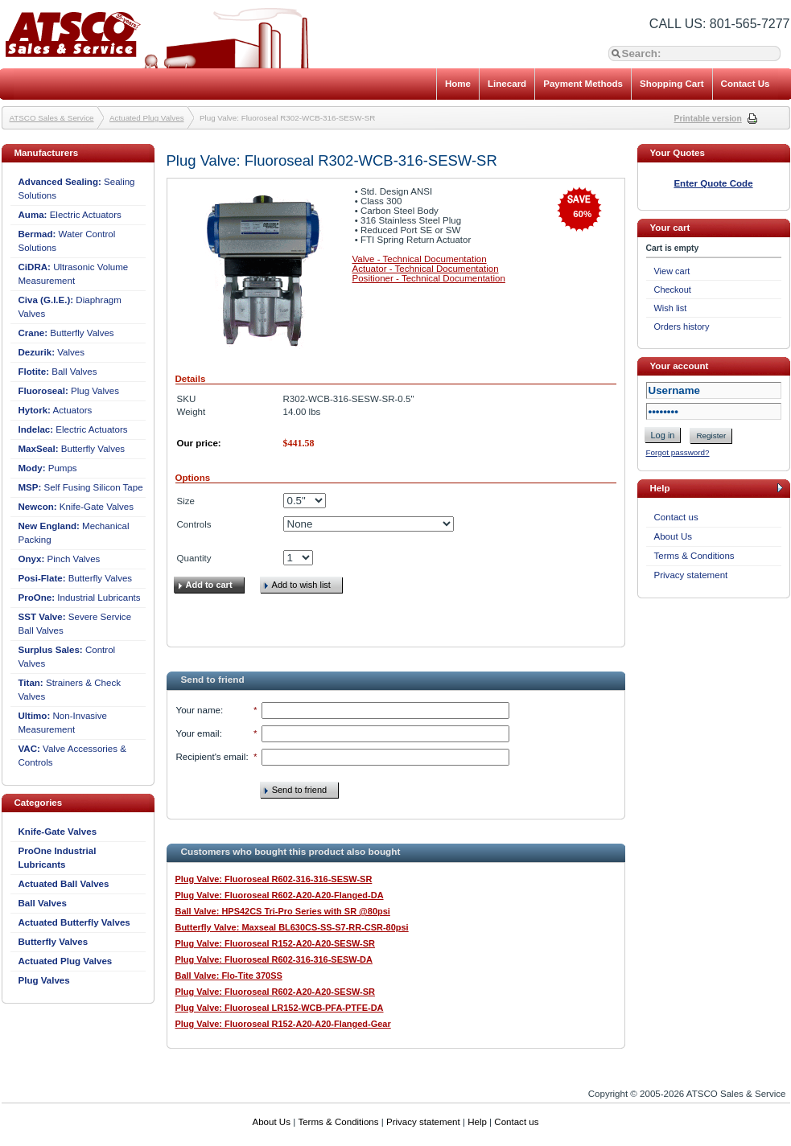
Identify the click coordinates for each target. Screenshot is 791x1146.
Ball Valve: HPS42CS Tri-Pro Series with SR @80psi (282, 911)
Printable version (708, 118)
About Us (673, 536)
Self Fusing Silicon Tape (81, 487)
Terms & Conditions (694, 556)
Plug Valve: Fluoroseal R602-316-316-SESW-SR (274, 879)
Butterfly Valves (66, 333)
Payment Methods (583, 83)
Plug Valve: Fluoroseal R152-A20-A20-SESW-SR (275, 943)
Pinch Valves (60, 559)
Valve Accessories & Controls (72, 755)
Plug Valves (69, 391)
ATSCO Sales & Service (52, 117)
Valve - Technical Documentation (419, 259)
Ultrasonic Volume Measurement (74, 273)
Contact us (676, 517)
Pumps (48, 468)
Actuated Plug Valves (146, 117)
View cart (672, 271)
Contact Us (745, 83)
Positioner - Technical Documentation (428, 278)
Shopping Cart (672, 83)
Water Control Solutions (67, 241)
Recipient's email (211, 757)
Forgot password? (678, 452)
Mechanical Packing (74, 532)
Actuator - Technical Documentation (425, 268)
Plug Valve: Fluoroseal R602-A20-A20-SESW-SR (275, 991)
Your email (198, 733)
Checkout (672, 289)
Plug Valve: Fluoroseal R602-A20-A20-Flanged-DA (279, 895)
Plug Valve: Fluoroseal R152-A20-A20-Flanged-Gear (283, 1024)
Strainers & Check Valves (70, 689)
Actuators (56, 410)
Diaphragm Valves (70, 306)
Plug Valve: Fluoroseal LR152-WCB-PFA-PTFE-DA (279, 1008)
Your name (198, 710)
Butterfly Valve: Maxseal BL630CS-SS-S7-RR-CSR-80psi (292, 927)
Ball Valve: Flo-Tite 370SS (228, 975)
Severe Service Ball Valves (75, 623)
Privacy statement (691, 575)
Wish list (670, 308)
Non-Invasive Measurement (63, 722)
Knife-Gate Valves (76, 506)
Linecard (507, 83)
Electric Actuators (70, 215)
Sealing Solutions (77, 188)
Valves (52, 352)
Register (711, 435)
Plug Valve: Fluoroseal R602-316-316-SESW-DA (274, 959)
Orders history (682, 326)
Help (477, 1122)
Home (458, 83)
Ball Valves (58, 371)
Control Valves (67, 656)
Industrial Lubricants (80, 597)
